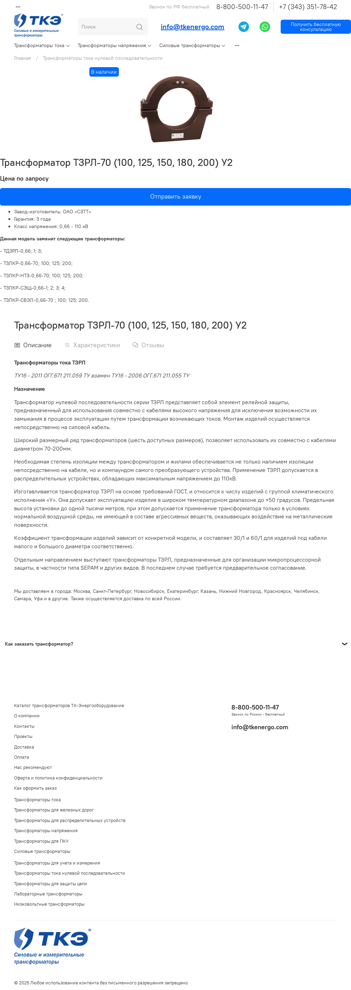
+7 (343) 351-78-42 (308, 6)
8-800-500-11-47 (242, 6)
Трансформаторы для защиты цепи (50, 883)
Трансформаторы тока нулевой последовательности (102, 58)
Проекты (23, 736)
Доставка (24, 747)
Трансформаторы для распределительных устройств (70, 820)
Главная (22, 58)
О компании (27, 715)
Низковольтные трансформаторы (49, 904)
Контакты (24, 726)
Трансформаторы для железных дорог (54, 810)
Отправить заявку (175, 196)
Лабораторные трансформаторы (48, 894)
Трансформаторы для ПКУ (41, 841)
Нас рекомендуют (33, 767)
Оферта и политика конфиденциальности (58, 778)
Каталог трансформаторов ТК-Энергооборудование (69, 705)
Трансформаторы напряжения (115, 45)
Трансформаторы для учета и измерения (57, 863)
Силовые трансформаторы (192, 45)
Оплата (21, 757)
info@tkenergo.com (192, 26)
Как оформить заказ (35, 788)
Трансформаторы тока (42, 45)
